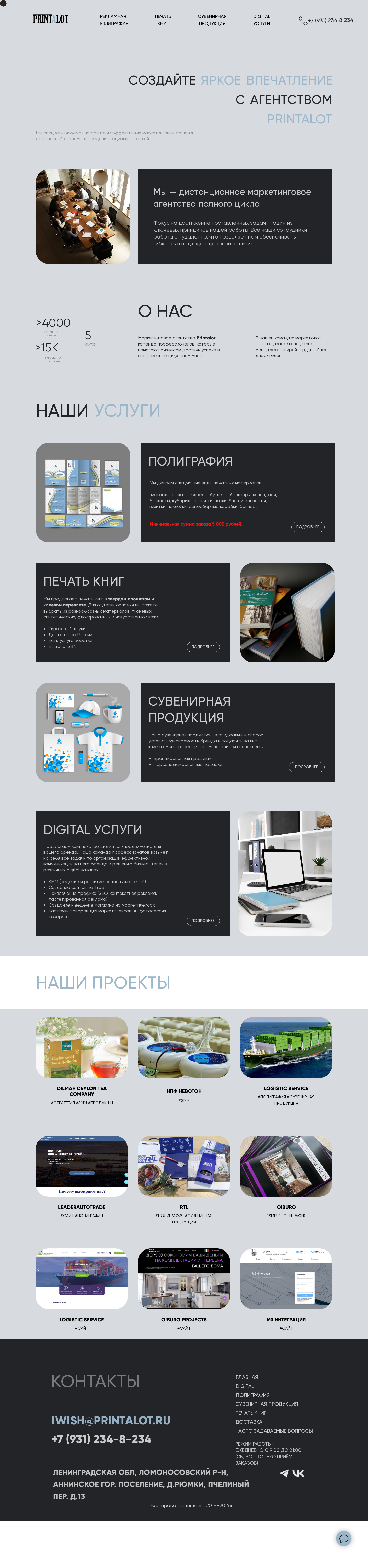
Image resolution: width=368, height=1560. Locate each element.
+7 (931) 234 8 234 (331, 20)
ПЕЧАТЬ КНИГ (84, 581)
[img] (83, 732)
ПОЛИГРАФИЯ (190, 461)
